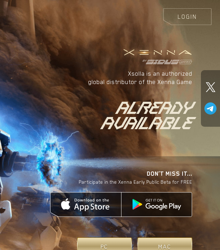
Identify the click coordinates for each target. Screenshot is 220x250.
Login (187, 16)
